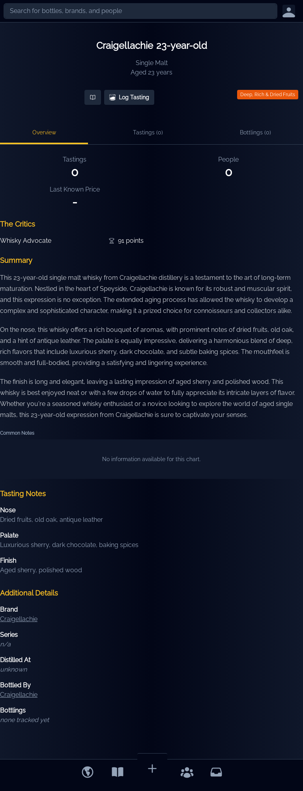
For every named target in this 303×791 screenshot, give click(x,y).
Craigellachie (124, 45)
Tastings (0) (148, 132)
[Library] (117, 772)
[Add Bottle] (152, 768)
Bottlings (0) (255, 132)
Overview (44, 132)
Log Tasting (129, 97)
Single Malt (152, 63)
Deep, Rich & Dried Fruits (267, 94)
